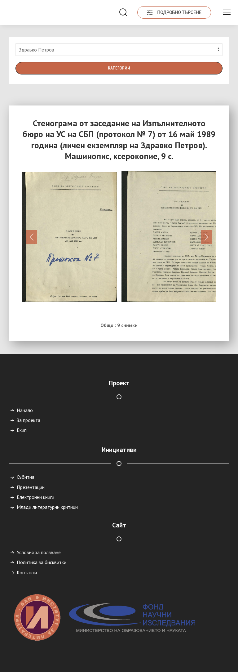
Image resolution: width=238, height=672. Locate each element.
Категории (119, 68)
